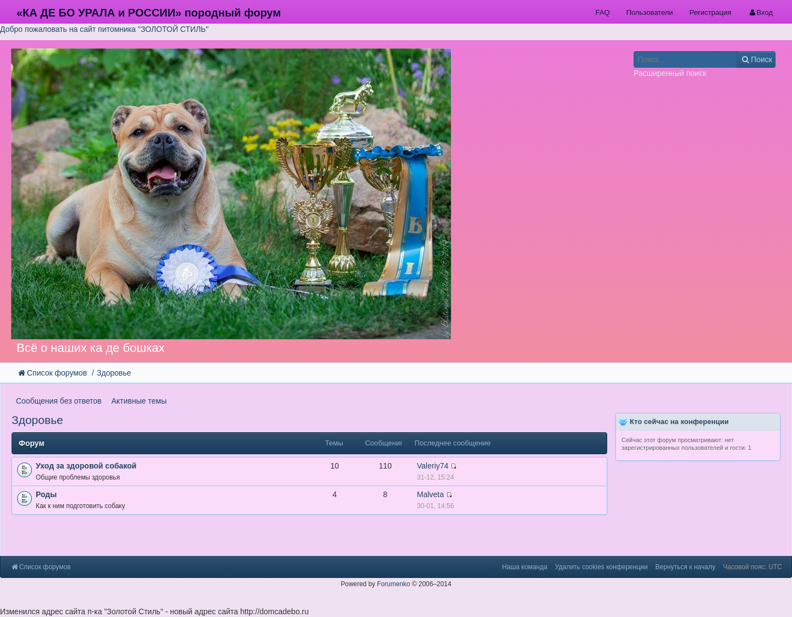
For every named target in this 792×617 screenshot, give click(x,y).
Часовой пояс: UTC (752, 567)
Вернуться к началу (686, 567)
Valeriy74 (432, 465)
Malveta (430, 494)
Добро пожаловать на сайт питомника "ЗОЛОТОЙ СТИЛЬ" (104, 29)
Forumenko (393, 584)
